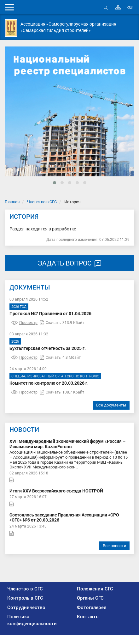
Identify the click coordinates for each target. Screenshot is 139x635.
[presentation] (14, 124)
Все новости (114, 545)
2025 (15, 341)
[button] (54, 183)
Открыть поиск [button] (106, 7)
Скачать (50, 322)
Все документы (111, 405)
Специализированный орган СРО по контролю (55, 376)
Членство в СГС (42, 202)
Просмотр (24, 322)
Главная (12, 202)
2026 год (18, 306)
